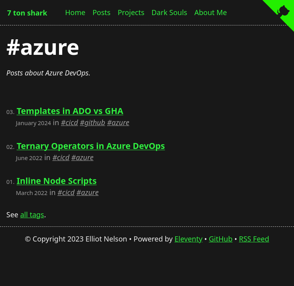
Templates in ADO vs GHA (70, 110)
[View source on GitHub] (278, 17)
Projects (131, 12)
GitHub (221, 238)
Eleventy (188, 238)
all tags (32, 214)
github (94, 122)
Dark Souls (169, 12)
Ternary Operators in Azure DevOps (91, 145)
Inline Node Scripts (57, 180)
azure (120, 122)
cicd (71, 122)
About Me (210, 12)
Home (75, 12)
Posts (101, 12)
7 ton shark (27, 12)
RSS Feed (254, 238)
